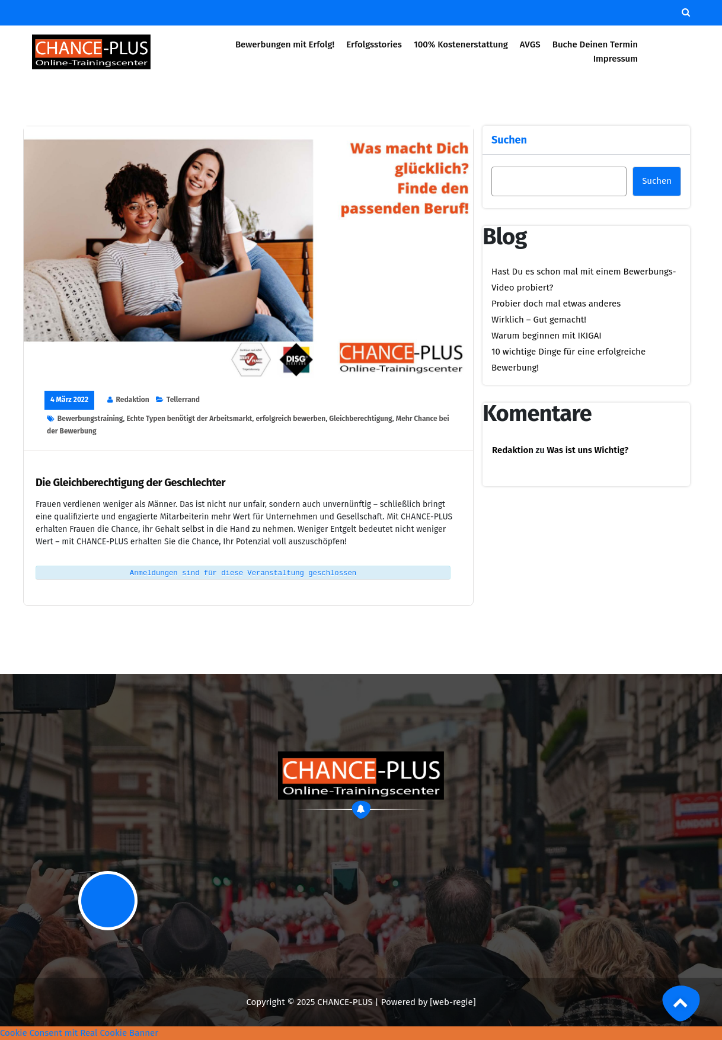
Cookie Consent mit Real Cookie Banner (79, 1033)
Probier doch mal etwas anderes (556, 303)
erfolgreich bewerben (291, 418)
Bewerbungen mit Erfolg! (284, 44)
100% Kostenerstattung (461, 44)
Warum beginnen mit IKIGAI (546, 335)
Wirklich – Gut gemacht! (538, 319)
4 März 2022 (69, 399)
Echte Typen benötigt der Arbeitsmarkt (189, 418)
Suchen (509, 139)
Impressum (615, 59)
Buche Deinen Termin (595, 44)
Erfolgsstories (374, 44)
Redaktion (132, 399)
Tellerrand (183, 399)
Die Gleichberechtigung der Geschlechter (130, 483)
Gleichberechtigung (360, 418)
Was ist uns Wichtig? (588, 450)
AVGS (530, 44)
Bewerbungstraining (90, 418)
